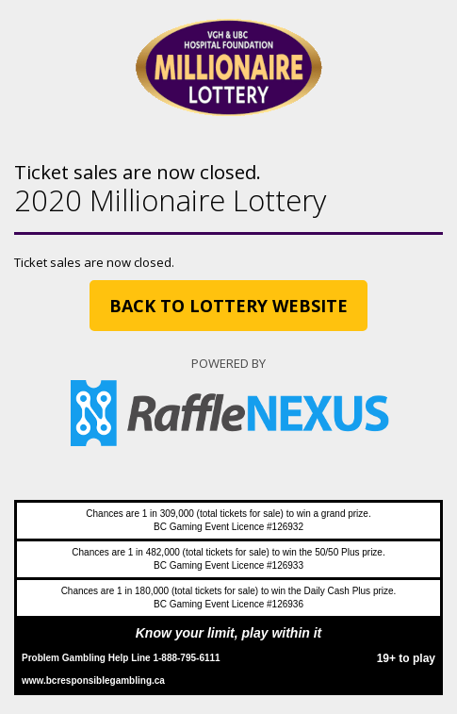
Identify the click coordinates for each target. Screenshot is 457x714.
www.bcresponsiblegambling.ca (93, 680)
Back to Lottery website (228, 305)
